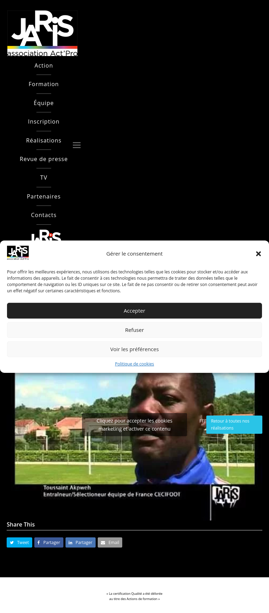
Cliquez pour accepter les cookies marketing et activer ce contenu (135, 424)
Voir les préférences (134, 349)
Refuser (134, 329)
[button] (258, 253)
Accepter (134, 310)
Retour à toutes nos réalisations (230, 424)
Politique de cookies (134, 364)
